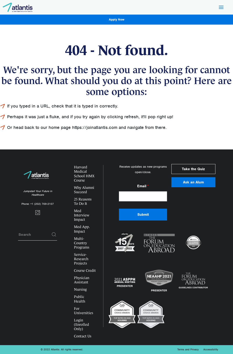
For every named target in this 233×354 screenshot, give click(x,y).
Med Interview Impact (81, 215)
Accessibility (210, 349)
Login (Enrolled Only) (81, 324)
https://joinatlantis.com (94, 127)
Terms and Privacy (188, 349)
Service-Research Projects (81, 259)
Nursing (80, 289)
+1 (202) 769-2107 (42, 204)
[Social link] (37, 213)
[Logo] (18, 7)
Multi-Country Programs (81, 243)
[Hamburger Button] (221, 8)
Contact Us (82, 336)
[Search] (54, 234)
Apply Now (116, 19)
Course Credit (85, 270)
